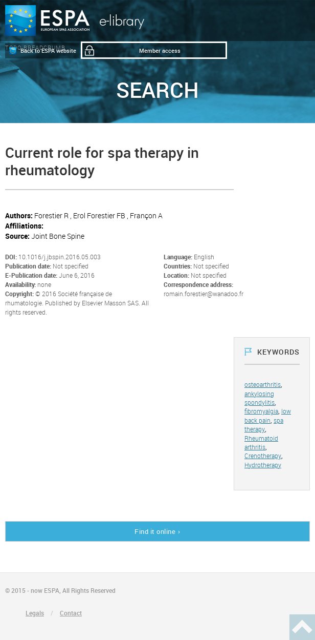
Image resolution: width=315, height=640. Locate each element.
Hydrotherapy (262, 465)
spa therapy (263, 424)
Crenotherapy (262, 455)
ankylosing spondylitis (259, 397)
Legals (35, 613)
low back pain (267, 415)
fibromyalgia (261, 411)
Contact (71, 613)
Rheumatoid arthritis (261, 442)
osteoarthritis (262, 384)
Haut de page (302, 627)
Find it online (154, 531)
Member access (160, 50)
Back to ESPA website (48, 50)
